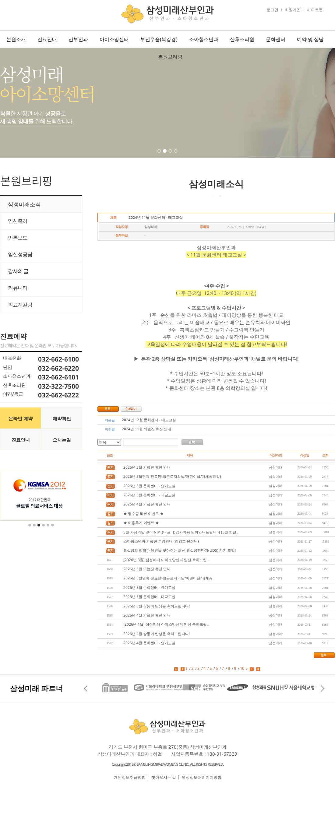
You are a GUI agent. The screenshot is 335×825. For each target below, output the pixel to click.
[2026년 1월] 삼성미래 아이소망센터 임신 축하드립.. (166, 624)
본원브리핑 (170, 56)
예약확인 (62, 418)
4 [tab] (176, 155)
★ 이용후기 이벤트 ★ (141, 522)
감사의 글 (18, 270)
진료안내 (47, 39)
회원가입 (293, 9)
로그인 (272, 9)
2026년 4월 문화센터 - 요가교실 (149, 642)
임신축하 (17, 220)
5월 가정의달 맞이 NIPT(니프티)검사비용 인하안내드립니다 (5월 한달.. (180, 532)
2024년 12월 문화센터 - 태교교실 (149, 419)
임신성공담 (20, 254)
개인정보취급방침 (130, 777)
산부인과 (78, 39)
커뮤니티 (17, 287)
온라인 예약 (21, 418)
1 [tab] (160, 155)
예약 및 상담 (310, 39)
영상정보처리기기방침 (201, 777)
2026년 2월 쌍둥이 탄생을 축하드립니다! (156, 633)
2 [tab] (165, 155)
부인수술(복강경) (159, 39)
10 (242, 668)
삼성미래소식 (24, 204)
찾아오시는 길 (163, 777)
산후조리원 (242, 39)
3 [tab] (171, 155)
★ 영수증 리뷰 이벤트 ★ (143, 513)
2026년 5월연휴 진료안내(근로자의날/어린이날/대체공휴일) (172, 476)
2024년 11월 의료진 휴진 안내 (146, 429)
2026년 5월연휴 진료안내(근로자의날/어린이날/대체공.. (168, 578)
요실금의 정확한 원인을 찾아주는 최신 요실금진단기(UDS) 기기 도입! (179, 550)
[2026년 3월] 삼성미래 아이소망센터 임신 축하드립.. (166, 559)
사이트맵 (315, 9)
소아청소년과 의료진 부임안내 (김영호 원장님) (161, 541)
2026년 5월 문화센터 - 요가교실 (149, 485)
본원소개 (16, 39)
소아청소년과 (203, 39)
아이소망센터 (114, 39)
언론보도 (17, 237)
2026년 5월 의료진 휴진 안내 (147, 467)
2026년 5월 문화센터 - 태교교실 (149, 495)
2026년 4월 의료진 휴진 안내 (147, 504)
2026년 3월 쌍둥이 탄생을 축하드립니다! (156, 606)
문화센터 (275, 39)
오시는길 (62, 440)
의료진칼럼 (20, 304)
